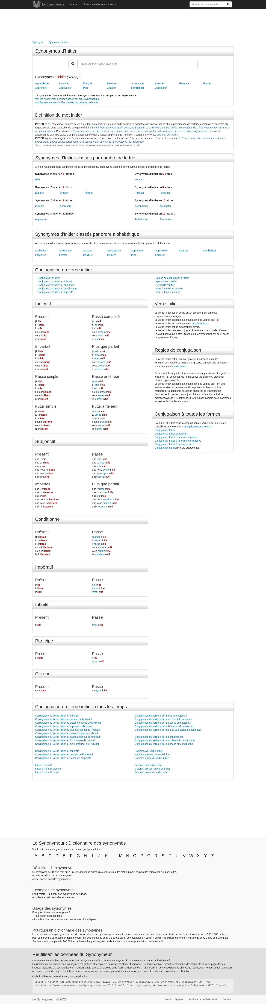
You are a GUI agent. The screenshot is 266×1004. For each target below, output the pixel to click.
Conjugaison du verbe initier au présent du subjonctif (163, 719)
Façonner (184, 83)
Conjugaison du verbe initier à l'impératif (57, 751)
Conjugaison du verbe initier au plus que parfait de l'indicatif (67, 729)
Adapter (111, 87)
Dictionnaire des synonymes (99, 4)
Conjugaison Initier (165, 430)
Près (46, 875)
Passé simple (46, 376)
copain (43, 879)
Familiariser (137, 87)
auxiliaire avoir (200, 323)
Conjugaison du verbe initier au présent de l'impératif (64, 754)
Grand (82, 894)
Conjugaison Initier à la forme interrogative (178, 440)
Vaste (42, 894)
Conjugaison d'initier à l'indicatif (55, 281)
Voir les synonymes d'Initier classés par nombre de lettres (66, 102)
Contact (227, 999)
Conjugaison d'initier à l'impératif (55, 292)
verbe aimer (180, 366)
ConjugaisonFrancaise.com (197, 426)
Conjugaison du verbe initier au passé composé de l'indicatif (68, 722)
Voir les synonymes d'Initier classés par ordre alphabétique (67, 99)
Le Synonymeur (53, 4)
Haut (49, 894)
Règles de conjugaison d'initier (172, 278)
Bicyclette (37, 897)
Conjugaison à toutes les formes (187, 414)
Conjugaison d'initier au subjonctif (56, 285)
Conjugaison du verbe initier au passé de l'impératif (63, 758)
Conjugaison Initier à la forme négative (176, 437)
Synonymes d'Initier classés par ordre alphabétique (87, 234)
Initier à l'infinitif (43, 765)
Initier (73, 4)
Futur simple (46, 406)
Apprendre (41, 87)
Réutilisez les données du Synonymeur (72, 954)
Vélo (48, 897)
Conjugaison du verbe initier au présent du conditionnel (165, 740)
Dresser (159, 83)
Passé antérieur (105, 376)
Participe (44, 641)
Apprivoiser (65, 87)
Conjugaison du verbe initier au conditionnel (159, 736)
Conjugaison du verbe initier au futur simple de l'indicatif (65, 740)
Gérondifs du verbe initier (148, 765)
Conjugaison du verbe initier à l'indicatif (56, 715)
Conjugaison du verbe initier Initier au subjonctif (161, 715)
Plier (85, 87)
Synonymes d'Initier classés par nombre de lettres (86, 157)
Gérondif (44, 673)
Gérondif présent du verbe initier (152, 768)
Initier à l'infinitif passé (47, 772)
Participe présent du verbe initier (152, 754)
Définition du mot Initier (58, 115)
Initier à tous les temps (167, 292)
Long (35, 894)
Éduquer (88, 83)
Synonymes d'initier (166, 281)
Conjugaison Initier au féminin (171, 433)
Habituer (112, 83)
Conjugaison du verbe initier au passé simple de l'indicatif (66, 733)
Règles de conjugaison (178, 350)
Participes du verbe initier (148, 751)
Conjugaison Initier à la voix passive (174, 444)
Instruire (63, 83)
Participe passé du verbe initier (152, 758)
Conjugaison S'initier (166, 447)
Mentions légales (174, 999)
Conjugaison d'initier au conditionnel (57, 288)
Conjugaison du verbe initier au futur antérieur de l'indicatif (67, 743)
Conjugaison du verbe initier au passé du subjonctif (163, 722)
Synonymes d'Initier (56, 51)
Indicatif (43, 303)
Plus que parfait (105, 346)
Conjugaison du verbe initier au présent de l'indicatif (63, 719)
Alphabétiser (42, 83)
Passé (97, 454)
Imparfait (42, 346)
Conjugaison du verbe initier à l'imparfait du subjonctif (164, 726)
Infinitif (41, 604)
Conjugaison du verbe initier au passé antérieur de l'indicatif (68, 736)
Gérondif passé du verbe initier (152, 772)
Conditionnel (48, 519)
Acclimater (161, 87)
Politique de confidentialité (202, 999)
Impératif (44, 567)
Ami (34, 879)
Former (207, 83)
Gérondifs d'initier (165, 285)
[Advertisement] (133, 24)
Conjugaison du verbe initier (63, 269)
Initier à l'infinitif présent (48, 768)
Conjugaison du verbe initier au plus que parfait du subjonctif (168, 729)
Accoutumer (137, 83)
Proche (36, 875)
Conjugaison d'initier (49, 278)
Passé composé (106, 316)
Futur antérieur (104, 406)
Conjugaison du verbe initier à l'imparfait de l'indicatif (64, 726)
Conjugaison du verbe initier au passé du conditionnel (164, 743)
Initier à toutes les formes (169, 288)
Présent (42, 316)
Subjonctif (45, 441)
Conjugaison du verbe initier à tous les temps (81, 706)
